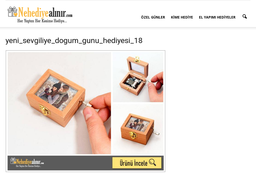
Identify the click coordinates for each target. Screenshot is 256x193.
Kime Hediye (182, 17)
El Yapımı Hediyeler (217, 17)
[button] (244, 17)
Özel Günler (153, 17)
